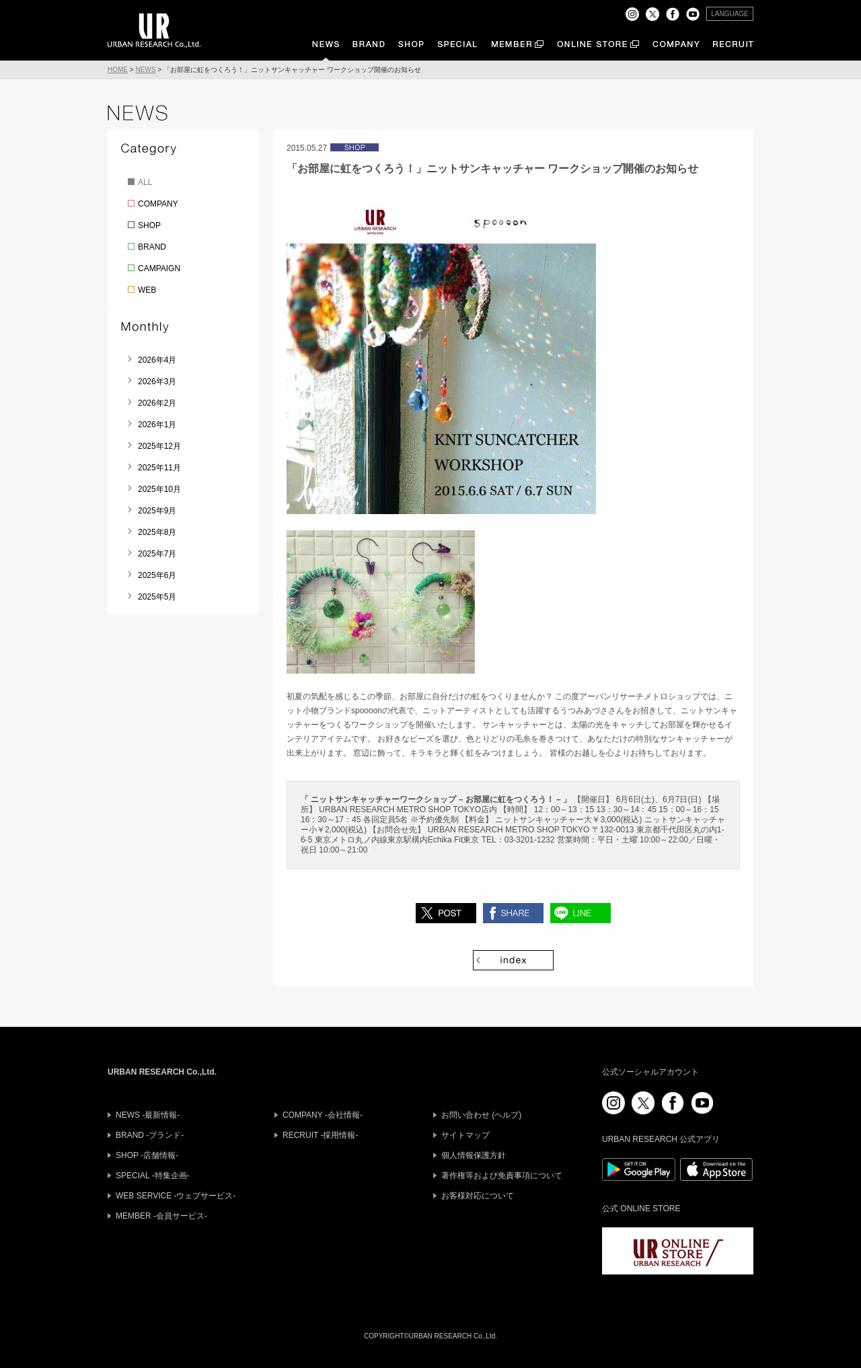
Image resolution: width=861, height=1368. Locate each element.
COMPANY (158, 204)
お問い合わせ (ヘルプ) (481, 1115)
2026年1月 (157, 424)
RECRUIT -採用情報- (320, 1135)
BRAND (152, 247)
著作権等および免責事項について (501, 1175)
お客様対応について (477, 1195)
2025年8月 (157, 532)
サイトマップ (465, 1135)
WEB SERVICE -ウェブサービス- (175, 1195)
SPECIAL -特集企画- (153, 1175)
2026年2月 (157, 403)
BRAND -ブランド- (150, 1135)
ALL (145, 182)
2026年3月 (157, 381)
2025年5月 (157, 597)
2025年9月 (157, 510)
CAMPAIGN (159, 268)
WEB (147, 290)
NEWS (145, 69)
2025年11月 (159, 467)
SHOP (149, 225)
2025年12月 (159, 446)
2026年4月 (157, 360)
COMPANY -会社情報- (323, 1115)
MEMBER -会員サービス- (161, 1216)
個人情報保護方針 (473, 1155)
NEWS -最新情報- (148, 1115)
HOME (118, 69)
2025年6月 (157, 575)
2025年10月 (159, 489)
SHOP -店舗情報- (147, 1155)
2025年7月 (157, 554)
